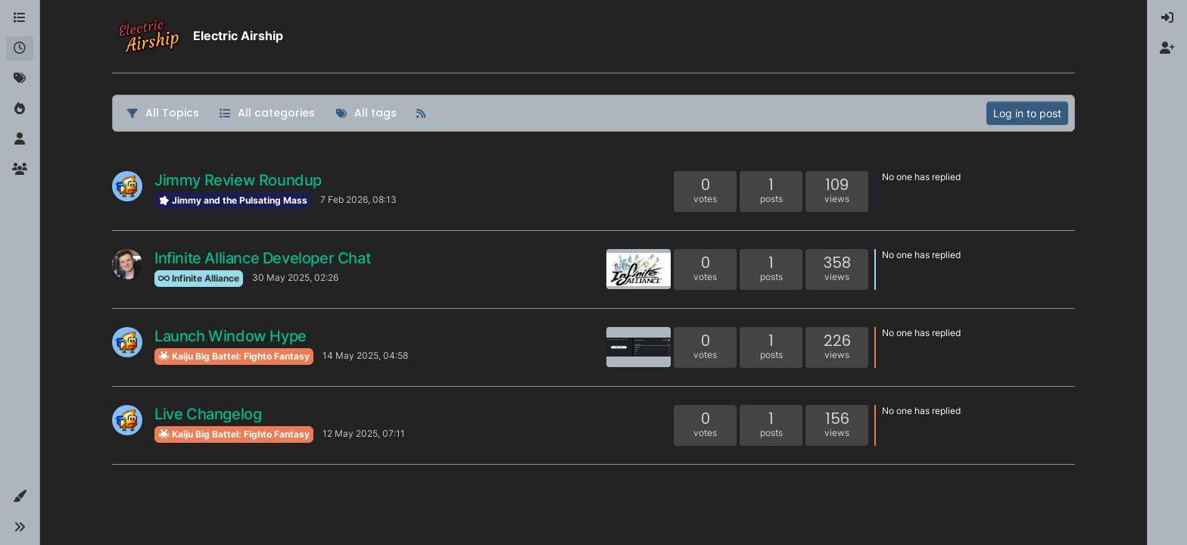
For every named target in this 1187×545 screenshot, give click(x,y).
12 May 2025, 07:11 (363, 433)
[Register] (1167, 48)
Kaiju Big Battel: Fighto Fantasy (234, 356)
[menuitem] (1167, 18)
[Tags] (19, 79)
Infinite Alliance (198, 278)
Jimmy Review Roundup (238, 180)
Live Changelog (207, 414)
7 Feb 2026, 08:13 (358, 199)
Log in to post (1027, 113)
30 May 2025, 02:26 (295, 277)
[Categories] (19, 18)
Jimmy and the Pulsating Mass (232, 200)
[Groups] (19, 169)
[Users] (19, 139)
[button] (19, 496)
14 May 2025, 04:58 (365, 355)
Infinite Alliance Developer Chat (262, 258)
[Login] (1167, 18)
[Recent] (19, 48)
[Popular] (19, 109)
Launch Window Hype (230, 336)
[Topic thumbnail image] (638, 269)
